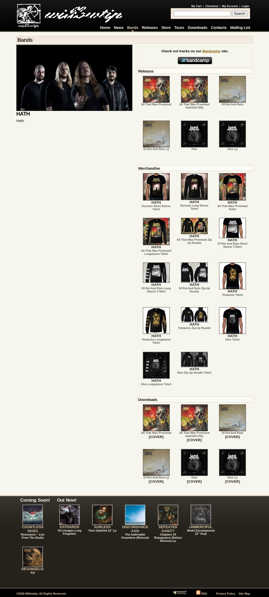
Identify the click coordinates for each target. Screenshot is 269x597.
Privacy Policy (225, 593)
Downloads (198, 27)
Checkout (211, 6)
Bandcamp (211, 51)
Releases (150, 27)
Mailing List (240, 27)
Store (165, 27)
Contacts (219, 27)
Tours (179, 27)
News (118, 27)
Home (105, 27)
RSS (204, 593)
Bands (132, 27)
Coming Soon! (35, 500)
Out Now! (66, 500)
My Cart (196, 6)
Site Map (244, 593)
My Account (230, 6)
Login (245, 6)
